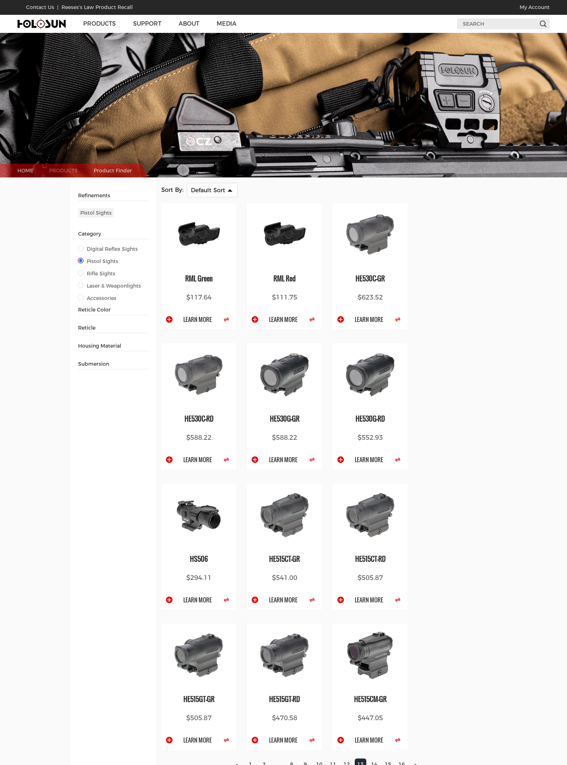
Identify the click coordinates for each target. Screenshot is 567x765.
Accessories (97, 298)
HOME (25, 170)
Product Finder (113, 170)
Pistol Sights (96, 213)
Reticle (86, 328)
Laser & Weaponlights (109, 285)
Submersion (93, 364)
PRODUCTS (63, 170)
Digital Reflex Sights (108, 249)
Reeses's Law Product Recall (97, 7)
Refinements (94, 195)
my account (535, 7)
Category (89, 234)
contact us (40, 7)
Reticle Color (94, 309)
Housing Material (99, 346)
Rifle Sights (96, 273)
